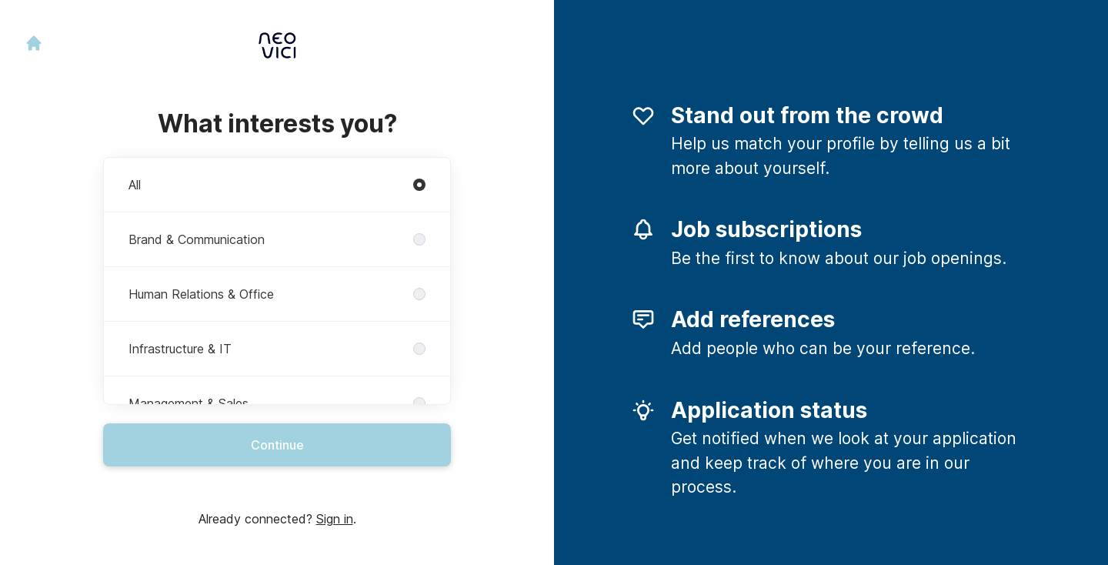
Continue (277, 445)
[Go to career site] (34, 43)
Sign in (334, 519)
